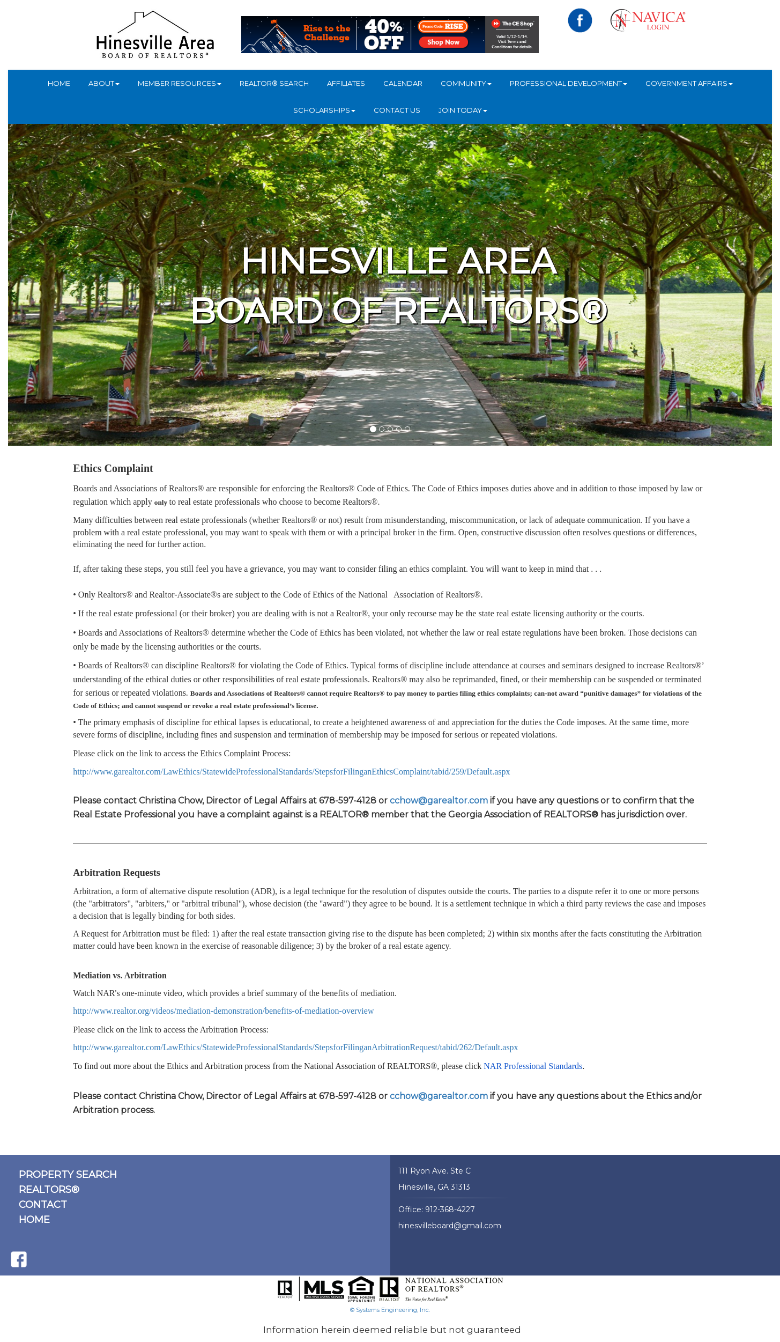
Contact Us (397, 110)
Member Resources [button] (179, 83)
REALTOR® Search (274, 83)
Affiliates (346, 83)
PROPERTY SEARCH (68, 1175)
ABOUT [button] (104, 83)
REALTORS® (49, 1190)
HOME (59, 83)
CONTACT (43, 1205)
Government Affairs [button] (689, 83)
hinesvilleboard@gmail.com (449, 1225)
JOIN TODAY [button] (463, 110)
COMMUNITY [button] (466, 83)
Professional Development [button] (568, 83)
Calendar (402, 83)
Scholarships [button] (324, 110)
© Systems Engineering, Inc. (390, 1310)
